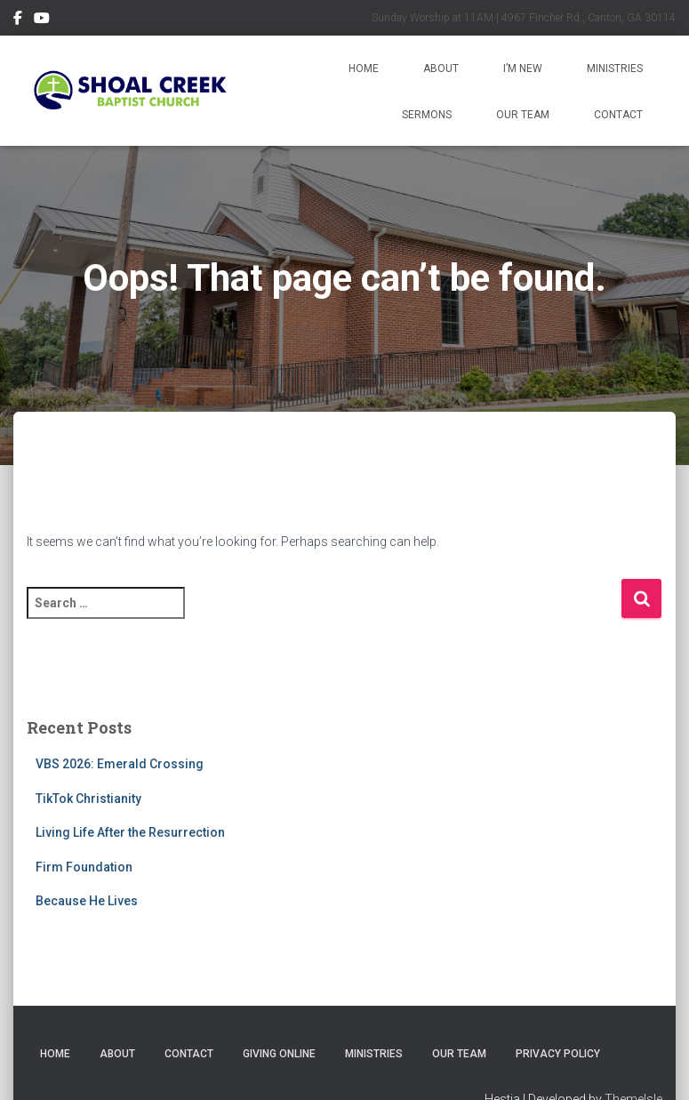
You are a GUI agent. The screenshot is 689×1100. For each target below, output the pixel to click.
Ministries (615, 68)
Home (364, 68)
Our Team (522, 114)
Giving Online (279, 1054)
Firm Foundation (84, 867)
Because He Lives (87, 901)
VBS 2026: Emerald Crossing (120, 764)
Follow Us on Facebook (17, 20)
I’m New (522, 68)
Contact (618, 114)
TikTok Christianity (88, 798)
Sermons (427, 114)
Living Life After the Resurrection (130, 832)
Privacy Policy (558, 1054)
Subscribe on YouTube (42, 20)
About (441, 68)
